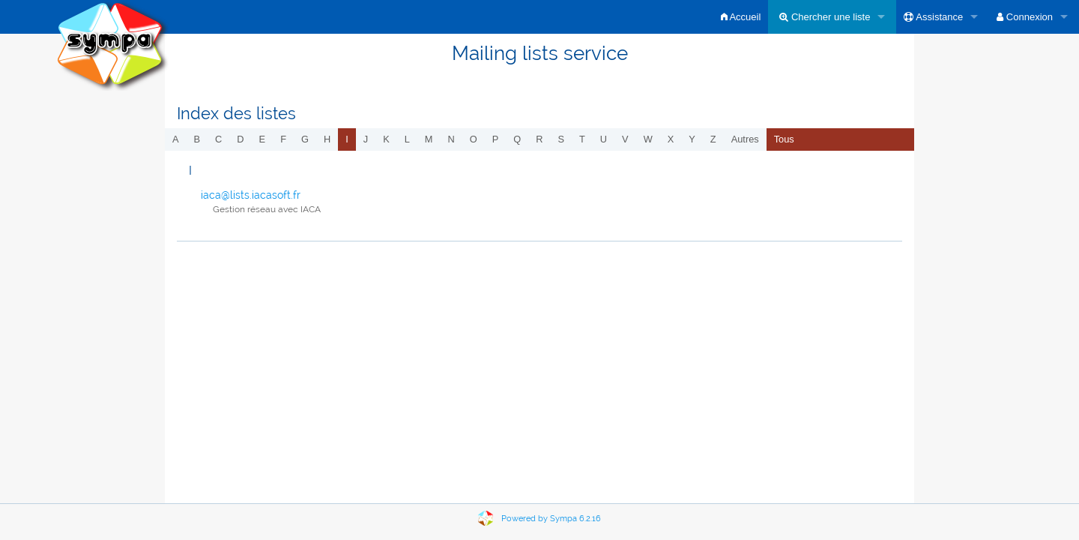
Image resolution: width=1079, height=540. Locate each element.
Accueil (741, 16)
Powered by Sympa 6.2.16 (551, 519)
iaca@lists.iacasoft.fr (250, 195)
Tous (784, 139)
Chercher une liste (824, 16)
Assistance (933, 16)
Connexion (1025, 16)
